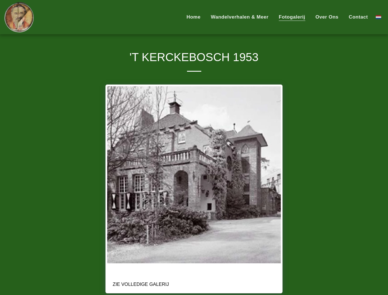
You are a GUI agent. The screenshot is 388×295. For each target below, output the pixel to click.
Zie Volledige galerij (141, 284)
